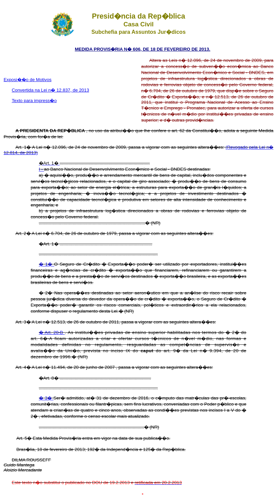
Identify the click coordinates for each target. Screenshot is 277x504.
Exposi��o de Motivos (28, 79)
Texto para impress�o (34, 100)
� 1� (46, 264)
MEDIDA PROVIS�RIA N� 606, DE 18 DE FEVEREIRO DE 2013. (142, 49)
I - (41, 169)
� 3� (46, 398)
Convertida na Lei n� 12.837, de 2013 (50, 90)
